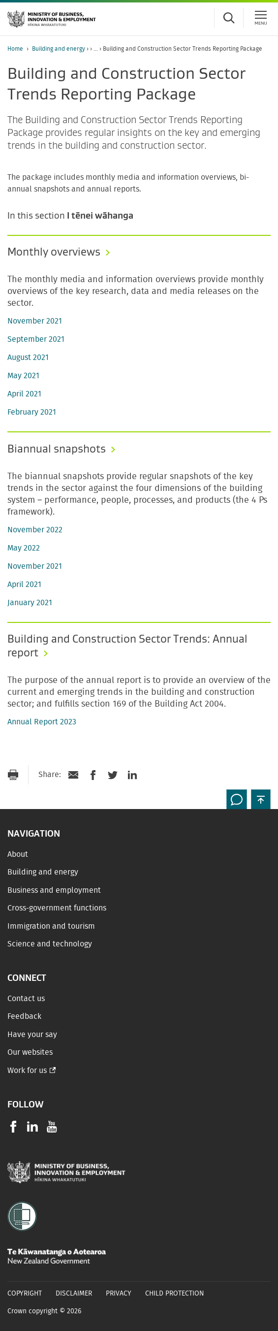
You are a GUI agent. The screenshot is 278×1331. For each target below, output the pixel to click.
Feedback (24, 1016)
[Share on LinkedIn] (132, 775)
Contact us (26, 999)
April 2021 (24, 394)
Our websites (30, 1052)
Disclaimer (74, 1293)
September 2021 (35, 339)
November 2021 (34, 321)
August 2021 (28, 357)
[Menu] (261, 18)
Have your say (32, 1035)
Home (15, 49)
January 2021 (29, 603)
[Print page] (12, 775)
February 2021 (31, 412)
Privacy (118, 1293)
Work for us (27, 1070)
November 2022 (34, 530)
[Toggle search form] (229, 18)
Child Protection (174, 1293)
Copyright (24, 1293)
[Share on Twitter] (113, 775)
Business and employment (54, 890)
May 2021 (23, 376)
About (17, 854)
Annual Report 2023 (41, 722)
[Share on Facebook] (93, 775)
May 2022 (23, 548)
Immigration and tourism (51, 926)
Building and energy (58, 49)
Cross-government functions (56, 908)
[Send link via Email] (73, 775)
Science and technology (49, 944)
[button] (261, 799)
